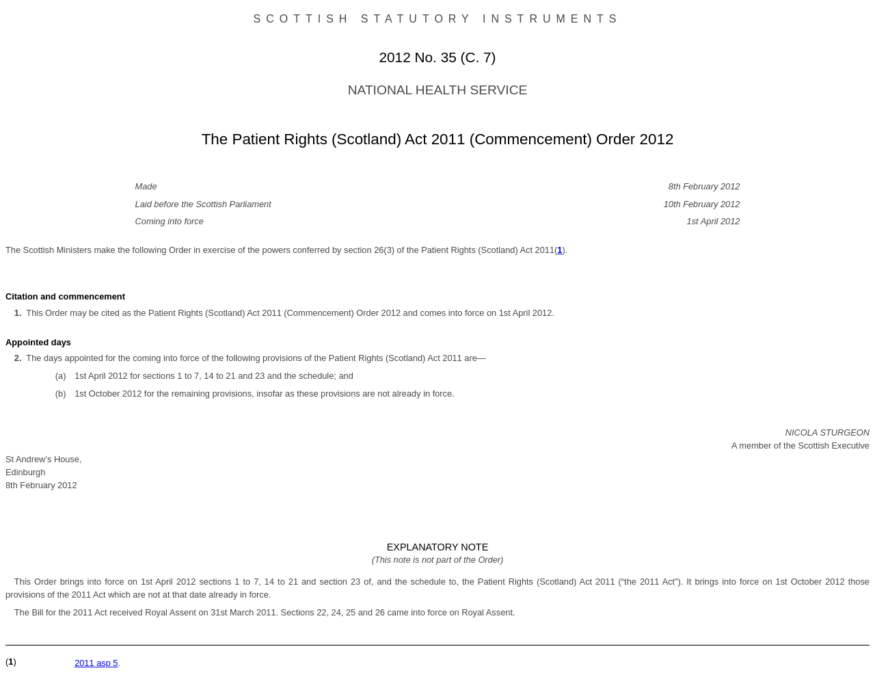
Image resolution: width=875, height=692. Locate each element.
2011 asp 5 (96, 663)
